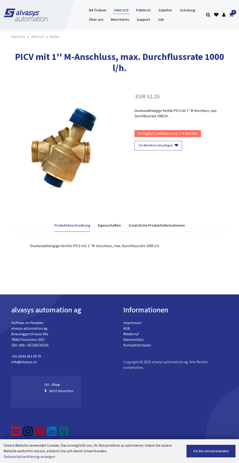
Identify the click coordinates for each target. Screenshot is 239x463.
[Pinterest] (40, 433)
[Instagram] (28, 433)
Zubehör (165, 10)
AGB (126, 328)
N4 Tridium (97, 10)
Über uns (96, 19)
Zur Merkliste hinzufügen (158, 145)
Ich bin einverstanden (211, 451)
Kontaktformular (137, 345)
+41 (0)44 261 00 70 (26, 356)
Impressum (132, 322)
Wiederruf (131, 334)
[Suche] (208, 15)
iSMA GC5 (121, 10)
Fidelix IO (143, 10)
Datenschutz (133, 339)
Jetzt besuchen (58, 391)
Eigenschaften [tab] (109, 225)
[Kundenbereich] (223, 15)
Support (143, 19)
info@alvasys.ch (24, 362)
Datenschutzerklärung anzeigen (29, 456)
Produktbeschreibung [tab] (72, 225)
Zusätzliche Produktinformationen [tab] (156, 225)
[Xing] (64, 433)
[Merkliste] (216, 15)
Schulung (187, 10)
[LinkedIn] (52, 433)
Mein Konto (120, 19)
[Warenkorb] (231, 15)
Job (161, 19)
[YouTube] (16, 433)
